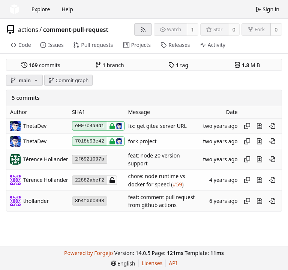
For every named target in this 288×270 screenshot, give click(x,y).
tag (178, 65)
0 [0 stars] (234, 29)
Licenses (152, 263)
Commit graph (68, 80)
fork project (142, 141)
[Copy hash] (247, 126)
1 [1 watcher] (192, 29)
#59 (177, 184)
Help (67, 9)
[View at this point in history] (272, 126)
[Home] (14, 9)
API (173, 263)
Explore (41, 9)
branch (109, 65)
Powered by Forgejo (88, 252)
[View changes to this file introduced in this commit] (259, 126)
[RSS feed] (143, 29)
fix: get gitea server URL (157, 125)
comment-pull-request (75, 29)
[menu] (123, 263)
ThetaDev (34, 125)
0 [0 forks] (276, 29)
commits (40, 65)
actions (28, 29)
